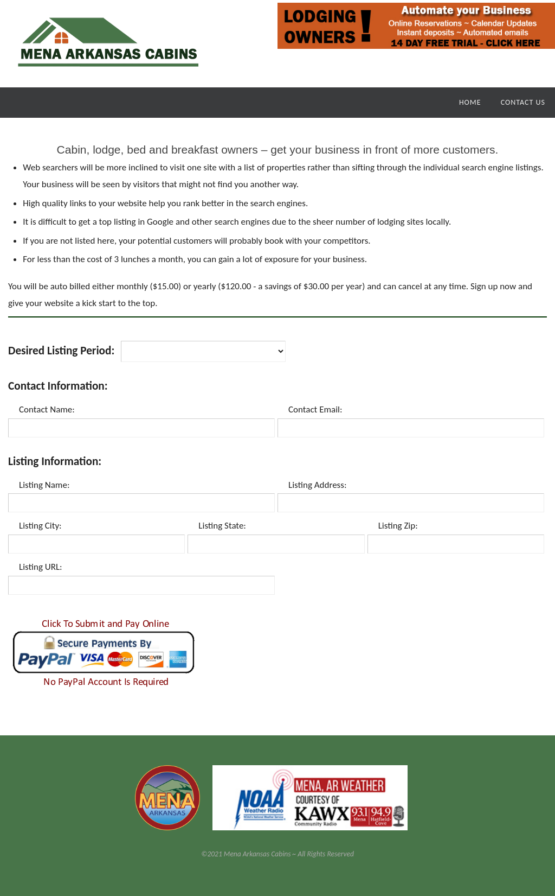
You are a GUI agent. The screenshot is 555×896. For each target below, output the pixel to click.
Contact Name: (47, 409)
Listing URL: (40, 567)
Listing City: (40, 525)
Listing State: (222, 525)
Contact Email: (315, 409)
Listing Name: (44, 485)
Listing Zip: (398, 525)
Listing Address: (317, 485)
